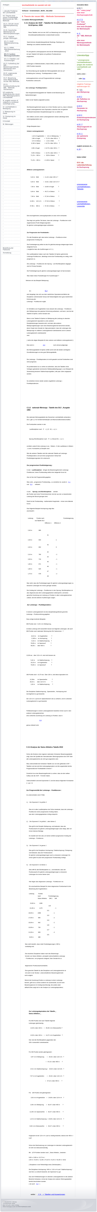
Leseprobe (81, 206)
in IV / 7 (79, 124)
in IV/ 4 (79, 106)
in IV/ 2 (79, 97)
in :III (79, 149)
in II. (79, 33)
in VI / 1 (79, 134)
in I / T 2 (80, 20)
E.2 (46, 291)
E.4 (31, 484)
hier (83, 78)
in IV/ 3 (79, 115)
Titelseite (80, 189)
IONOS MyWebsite (22, 1206)
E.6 (44, 345)
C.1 (69, 482)
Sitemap (14, 1202)
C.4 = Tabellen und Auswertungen (51, 1194)
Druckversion (7, 1202)
